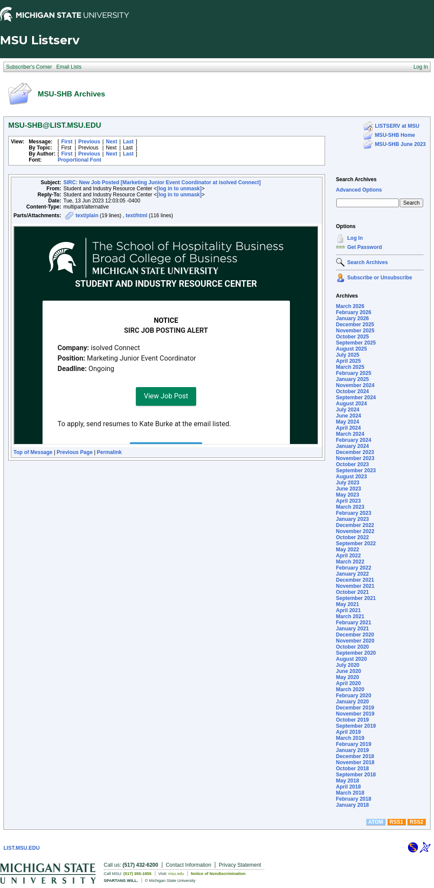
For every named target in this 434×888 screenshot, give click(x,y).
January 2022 (352, 574)
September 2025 (356, 343)
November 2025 (355, 331)
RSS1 (396, 822)
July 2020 (347, 665)
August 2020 (351, 659)
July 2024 (347, 410)
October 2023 (352, 464)
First (66, 142)
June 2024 (348, 416)
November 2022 (355, 531)
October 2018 (352, 768)
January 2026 (352, 318)
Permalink (109, 452)
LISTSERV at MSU (397, 126)
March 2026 (350, 306)
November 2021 (355, 586)
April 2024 (348, 428)
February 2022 (353, 568)
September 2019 (356, 726)
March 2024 (350, 434)
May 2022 (347, 550)
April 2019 (348, 732)
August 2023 (351, 477)
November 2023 (355, 458)
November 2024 (355, 385)
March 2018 (350, 793)
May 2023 (347, 495)
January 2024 (352, 446)
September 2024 (356, 397)
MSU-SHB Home (395, 135)
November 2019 (355, 714)
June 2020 (348, 671)
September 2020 (356, 653)
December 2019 (355, 708)
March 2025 (350, 367)
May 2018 (347, 781)
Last (128, 142)
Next (111, 142)
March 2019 (350, 738)
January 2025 (352, 379)
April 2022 (348, 556)
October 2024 (352, 391)
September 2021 (356, 598)
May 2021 (347, 604)
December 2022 (355, 525)
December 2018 (355, 756)
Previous (89, 142)
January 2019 (352, 750)
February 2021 (353, 623)
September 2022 (356, 543)
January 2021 (352, 629)
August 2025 (351, 349)
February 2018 (353, 799)
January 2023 (352, 519)
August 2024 (351, 404)
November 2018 (355, 762)
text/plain (87, 215)
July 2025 (347, 355)
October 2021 (352, 592)
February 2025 (353, 373)
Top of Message (33, 452)
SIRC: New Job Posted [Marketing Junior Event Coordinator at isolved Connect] (162, 182)
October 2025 (352, 337)
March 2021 (350, 616)
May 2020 (347, 677)
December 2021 (355, 580)
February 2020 (353, 696)
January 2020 (352, 702)
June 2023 (348, 489)
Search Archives (356, 179)
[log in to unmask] (179, 189)
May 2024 (347, 422)
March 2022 (350, 562)
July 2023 (347, 483)
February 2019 (353, 744)
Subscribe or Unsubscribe (379, 278)
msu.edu (176, 873)
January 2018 (352, 805)
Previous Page (75, 452)
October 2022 (352, 537)
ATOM (375, 822)
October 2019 (352, 720)
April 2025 (348, 361)
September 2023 (356, 470)
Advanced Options (359, 190)
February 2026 (353, 312)
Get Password (364, 247)
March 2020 (350, 689)
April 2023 (348, 501)
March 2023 (350, 507)
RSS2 (416, 822)
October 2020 (352, 647)
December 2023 (355, 452)
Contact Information (188, 865)
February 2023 (353, 513)
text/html (136, 215)
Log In (355, 238)
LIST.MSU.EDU (21, 848)
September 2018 (356, 775)
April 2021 (348, 610)
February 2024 (353, 440)
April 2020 (348, 683)
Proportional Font (80, 160)
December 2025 (355, 324)
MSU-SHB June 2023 (400, 144)
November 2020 (355, 641)
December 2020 (355, 635)
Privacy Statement (240, 865)
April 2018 (348, 787)
